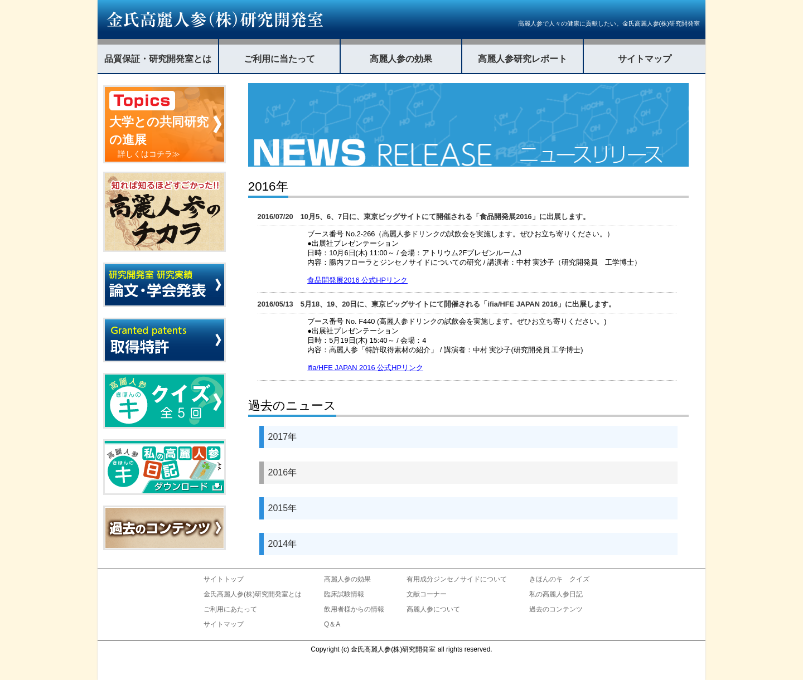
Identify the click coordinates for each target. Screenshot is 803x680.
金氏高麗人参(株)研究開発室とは (253, 594)
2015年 (282, 508)
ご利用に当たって (279, 59)
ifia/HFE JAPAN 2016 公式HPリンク (365, 367)
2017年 (282, 436)
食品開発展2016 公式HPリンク (357, 280)
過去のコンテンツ (556, 609)
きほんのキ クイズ (559, 579)
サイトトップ (224, 579)
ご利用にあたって (230, 609)
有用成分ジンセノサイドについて (457, 579)
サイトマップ (644, 59)
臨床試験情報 (344, 594)
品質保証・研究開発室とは (157, 59)
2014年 (282, 543)
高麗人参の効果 (401, 59)
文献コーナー (427, 594)
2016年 (282, 472)
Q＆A (332, 624)
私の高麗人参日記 (556, 594)
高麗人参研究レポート (522, 59)
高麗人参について (433, 609)
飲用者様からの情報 (354, 609)
